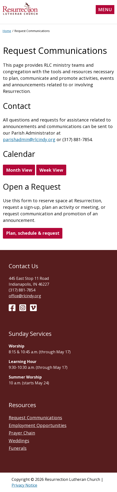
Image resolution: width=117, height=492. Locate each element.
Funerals (18, 448)
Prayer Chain (22, 433)
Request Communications (35, 417)
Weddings (19, 441)
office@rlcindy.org (25, 295)
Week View (51, 170)
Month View (19, 170)
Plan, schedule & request (32, 233)
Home (7, 31)
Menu (105, 9)
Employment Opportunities (37, 425)
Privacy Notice (24, 485)
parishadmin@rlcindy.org (29, 139)
